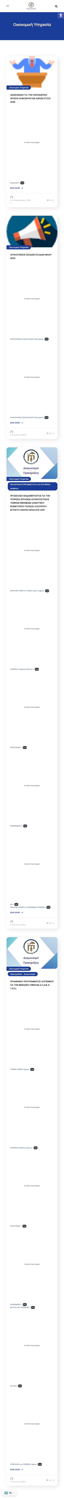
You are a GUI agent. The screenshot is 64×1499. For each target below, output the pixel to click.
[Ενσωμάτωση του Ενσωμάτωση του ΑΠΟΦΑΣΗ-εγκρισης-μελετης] (32, 1107)
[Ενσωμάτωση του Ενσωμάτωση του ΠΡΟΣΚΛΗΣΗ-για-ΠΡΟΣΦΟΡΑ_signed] (32, 1423)
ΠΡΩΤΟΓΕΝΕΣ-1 (15, 1226)
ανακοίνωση (14, 183)
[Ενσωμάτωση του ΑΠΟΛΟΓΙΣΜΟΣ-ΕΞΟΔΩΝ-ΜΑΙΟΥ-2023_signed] (32, 298)
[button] (61, 15)
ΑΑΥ (11, 904)
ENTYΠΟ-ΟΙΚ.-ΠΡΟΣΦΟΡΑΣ (20, 1307)
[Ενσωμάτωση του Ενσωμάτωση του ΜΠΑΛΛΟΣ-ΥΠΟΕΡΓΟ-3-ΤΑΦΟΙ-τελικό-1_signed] (32, 550)
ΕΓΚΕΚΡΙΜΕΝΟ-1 (15, 1304)
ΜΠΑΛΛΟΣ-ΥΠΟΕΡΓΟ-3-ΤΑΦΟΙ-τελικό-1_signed (27, 591)
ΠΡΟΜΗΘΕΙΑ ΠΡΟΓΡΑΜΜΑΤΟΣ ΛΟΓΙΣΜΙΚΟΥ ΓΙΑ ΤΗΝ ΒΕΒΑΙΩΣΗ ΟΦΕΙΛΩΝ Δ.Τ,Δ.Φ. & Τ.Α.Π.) (32, 985)
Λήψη (22, 183)
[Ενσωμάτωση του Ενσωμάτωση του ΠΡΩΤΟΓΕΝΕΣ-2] (32, 707)
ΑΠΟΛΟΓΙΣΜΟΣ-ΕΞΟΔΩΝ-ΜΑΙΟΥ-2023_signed (26, 339)
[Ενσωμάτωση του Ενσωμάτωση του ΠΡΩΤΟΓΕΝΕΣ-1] (32, 1185)
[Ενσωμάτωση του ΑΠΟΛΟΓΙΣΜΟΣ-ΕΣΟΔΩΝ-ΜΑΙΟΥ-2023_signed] (32, 377)
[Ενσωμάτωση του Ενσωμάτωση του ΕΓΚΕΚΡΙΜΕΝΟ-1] (32, 1264)
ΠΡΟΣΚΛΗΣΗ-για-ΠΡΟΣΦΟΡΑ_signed (23, 1464)
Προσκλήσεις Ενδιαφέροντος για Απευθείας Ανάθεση (30, 486)
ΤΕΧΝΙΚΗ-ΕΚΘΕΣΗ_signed (19, 1069)
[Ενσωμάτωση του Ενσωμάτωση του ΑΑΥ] (32, 863)
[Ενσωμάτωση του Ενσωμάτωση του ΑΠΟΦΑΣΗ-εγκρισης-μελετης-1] (32, 628)
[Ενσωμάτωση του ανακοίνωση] (32, 142)
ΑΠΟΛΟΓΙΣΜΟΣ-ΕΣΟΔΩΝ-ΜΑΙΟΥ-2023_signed (26, 417)
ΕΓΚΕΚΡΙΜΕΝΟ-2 (16, 826)
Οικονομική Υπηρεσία (18, 87)
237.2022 (13, 1386)
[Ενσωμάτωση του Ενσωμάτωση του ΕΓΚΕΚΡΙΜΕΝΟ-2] (32, 785)
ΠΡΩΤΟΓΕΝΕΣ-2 (15, 747)
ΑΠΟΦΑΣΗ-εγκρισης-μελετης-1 (21, 669)
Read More (15, 188)
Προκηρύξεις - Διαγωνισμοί (22, 974)
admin (17, 197)
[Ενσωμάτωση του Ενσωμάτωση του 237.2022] (32, 1345)
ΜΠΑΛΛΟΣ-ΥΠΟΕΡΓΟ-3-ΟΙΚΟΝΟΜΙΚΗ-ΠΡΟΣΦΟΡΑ (27, 907)
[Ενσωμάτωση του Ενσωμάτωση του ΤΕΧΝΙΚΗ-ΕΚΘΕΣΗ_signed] (32, 1028)
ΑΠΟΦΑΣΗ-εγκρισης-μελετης (21, 1148)
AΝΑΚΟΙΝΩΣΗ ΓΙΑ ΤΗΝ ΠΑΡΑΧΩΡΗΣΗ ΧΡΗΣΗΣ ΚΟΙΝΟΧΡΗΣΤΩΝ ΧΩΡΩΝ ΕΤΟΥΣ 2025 (30, 98)
